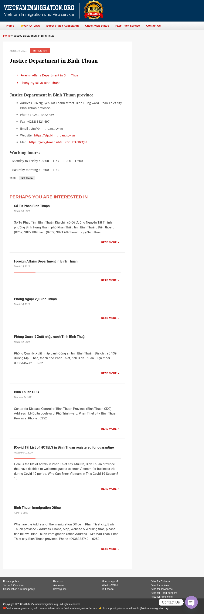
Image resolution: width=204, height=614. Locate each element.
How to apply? (110, 581)
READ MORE (108, 242)
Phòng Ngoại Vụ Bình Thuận (38, 83)
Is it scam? (108, 589)
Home (7, 35)
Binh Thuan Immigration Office (37, 508)
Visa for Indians (160, 585)
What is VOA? (110, 585)
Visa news (58, 585)
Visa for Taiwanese (162, 589)
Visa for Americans (162, 596)
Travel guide (60, 589)
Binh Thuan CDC (26, 392)
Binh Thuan (27, 178)
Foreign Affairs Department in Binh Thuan (48, 75)
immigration (40, 50)
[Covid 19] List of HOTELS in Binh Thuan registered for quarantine (64, 447)
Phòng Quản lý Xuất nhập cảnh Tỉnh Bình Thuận (50, 337)
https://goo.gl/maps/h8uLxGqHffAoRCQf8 (58, 142)
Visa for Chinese (161, 581)
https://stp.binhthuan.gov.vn (54, 135)
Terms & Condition (13, 585)
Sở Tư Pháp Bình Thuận (32, 206)
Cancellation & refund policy (19, 589)
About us (58, 581)
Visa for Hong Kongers (164, 592)
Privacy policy (11, 581)
